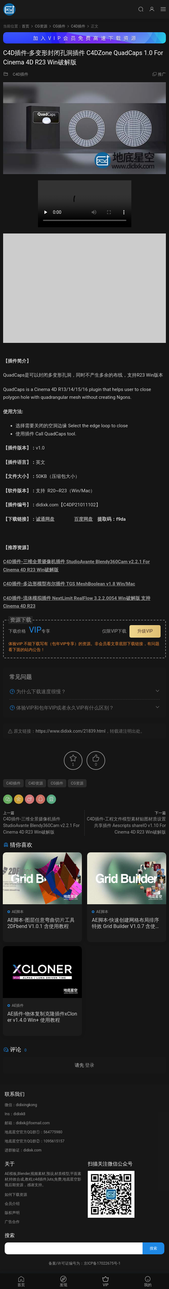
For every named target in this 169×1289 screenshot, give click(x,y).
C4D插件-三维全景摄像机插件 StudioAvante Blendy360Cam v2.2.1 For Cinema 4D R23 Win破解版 (41, 825)
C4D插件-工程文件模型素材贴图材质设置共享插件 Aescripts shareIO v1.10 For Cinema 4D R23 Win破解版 (126, 825)
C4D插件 (20, 74)
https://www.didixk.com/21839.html (70, 731)
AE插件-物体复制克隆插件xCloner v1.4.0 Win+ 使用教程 (41, 1017)
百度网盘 (83, 519)
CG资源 (77, 783)
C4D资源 (35, 783)
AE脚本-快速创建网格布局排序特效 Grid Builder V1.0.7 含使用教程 (126, 923)
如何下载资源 (16, 1195)
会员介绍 (12, 1204)
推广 (162, 74)
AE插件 (18, 1006)
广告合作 (12, 1223)
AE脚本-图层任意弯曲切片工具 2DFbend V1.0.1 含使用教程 (41, 923)
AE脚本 (18, 912)
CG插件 (57, 783)
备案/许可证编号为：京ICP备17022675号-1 (85, 1264)
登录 (89, 1066)
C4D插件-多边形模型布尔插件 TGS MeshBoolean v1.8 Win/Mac (69, 584)
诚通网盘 (45, 519)
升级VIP (145, 631)
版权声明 (12, 1213)
